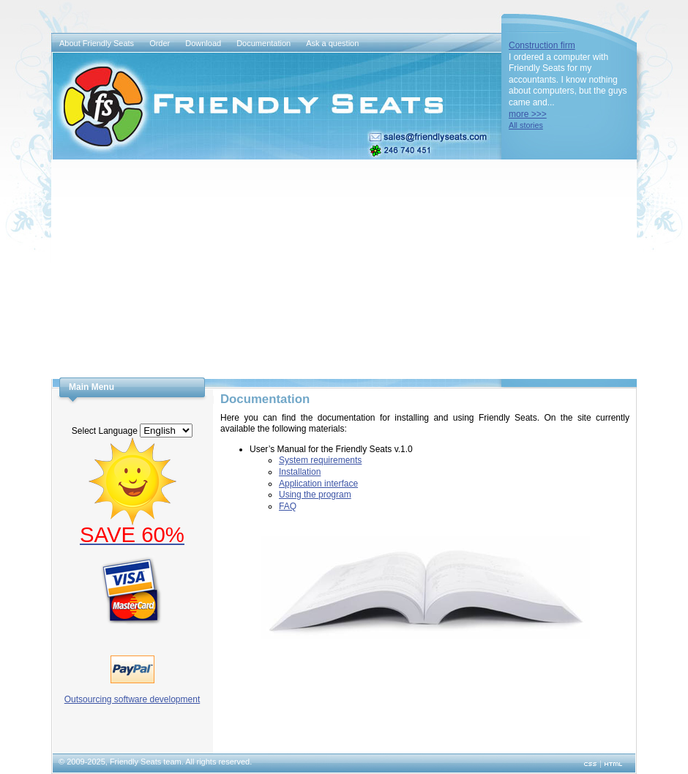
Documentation (263, 43)
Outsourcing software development (132, 699)
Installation (300, 472)
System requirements (320, 460)
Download (203, 43)
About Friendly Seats (96, 43)
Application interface (318, 483)
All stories (526, 125)
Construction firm (542, 45)
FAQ (287, 506)
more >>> (528, 114)
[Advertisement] (344, 269)
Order (159, 43)
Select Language (105, 431)
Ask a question (332, 43)
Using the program (315, 494)
